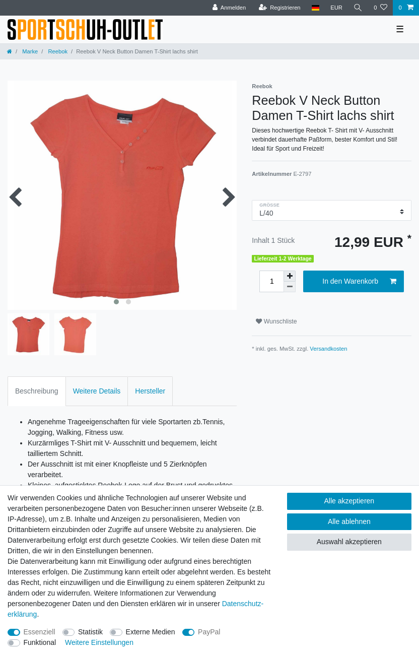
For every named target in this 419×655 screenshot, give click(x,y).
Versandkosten (328, 349)
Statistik (90, 632)
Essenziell (39, 632)
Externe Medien (150, 632)
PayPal (209, 632)
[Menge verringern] (290, 287)
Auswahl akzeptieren (349, 542)
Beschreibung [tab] (36, 391)
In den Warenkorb (359, 281)
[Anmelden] (229, 8)
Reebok (56, 51)
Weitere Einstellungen (99, 642)
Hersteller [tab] (150, 391)
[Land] (315, 8)
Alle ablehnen (349, 521)
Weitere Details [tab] (97, 391)
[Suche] (358, 8)
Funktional (40, 642)
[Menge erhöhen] (290, 276)
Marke (29, 51)
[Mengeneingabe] (271, 281)
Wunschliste (276, 321)
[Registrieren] (279, 8)
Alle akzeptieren (349, 501)
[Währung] (336, 8)
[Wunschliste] (380, 8)
